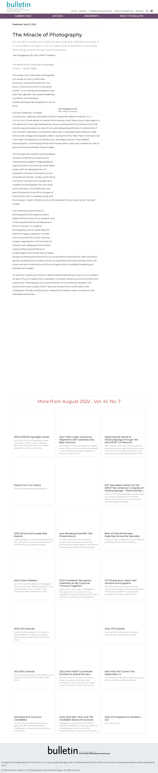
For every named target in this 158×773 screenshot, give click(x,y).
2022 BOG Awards (24, 671)
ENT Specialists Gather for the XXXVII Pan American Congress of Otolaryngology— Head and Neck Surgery (124, 488)
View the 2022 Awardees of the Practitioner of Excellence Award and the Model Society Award (33, 677)
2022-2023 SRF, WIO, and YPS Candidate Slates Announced (76, 718)
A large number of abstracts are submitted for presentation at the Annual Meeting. (124, 540)
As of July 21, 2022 (112, 723)
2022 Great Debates (25, 580)
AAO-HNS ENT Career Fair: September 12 (120, 673)
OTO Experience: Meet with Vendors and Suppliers (121, 582)
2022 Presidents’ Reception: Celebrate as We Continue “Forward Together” (75, 583)
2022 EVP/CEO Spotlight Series (31, 437)
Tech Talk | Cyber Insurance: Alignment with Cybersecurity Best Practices (76, 440)
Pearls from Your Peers (27, 485)
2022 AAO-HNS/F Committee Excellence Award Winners (75, 673)
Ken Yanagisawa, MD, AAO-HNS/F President (34, 55)
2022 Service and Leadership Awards (30, 535)
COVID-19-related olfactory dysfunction (30, 488)
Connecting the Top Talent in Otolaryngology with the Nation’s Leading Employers (124, 678)
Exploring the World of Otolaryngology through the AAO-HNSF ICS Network (121, 440)
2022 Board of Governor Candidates (28, 718)
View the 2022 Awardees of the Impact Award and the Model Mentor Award (121, 633)
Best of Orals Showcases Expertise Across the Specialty (122, 535)
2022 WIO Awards (24, 628)
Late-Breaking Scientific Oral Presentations (75, 535)
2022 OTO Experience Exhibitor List (123, 718)
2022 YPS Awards (114, 628)
